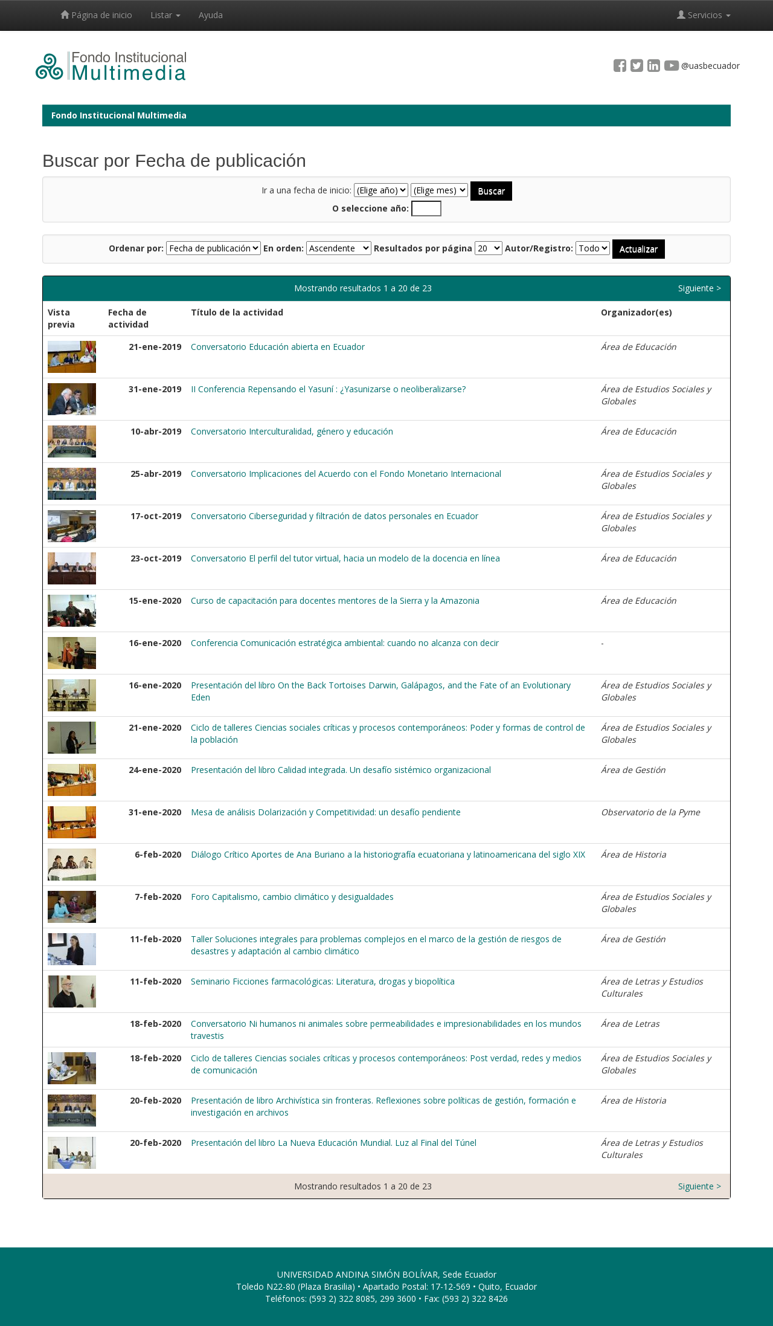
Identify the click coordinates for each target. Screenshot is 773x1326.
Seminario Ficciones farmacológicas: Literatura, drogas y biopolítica (323, 981)
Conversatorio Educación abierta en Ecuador (278, 346)
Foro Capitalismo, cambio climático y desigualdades (292, 896)
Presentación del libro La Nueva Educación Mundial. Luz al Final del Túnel (333, 1142)
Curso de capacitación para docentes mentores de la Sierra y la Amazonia (335, 600)
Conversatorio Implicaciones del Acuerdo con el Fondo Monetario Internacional (346, 473)
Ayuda (211, 15)
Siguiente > (699, 288)
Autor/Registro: (539, 248)
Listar (165, 15)
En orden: (283, 248)
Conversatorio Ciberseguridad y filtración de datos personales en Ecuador (334, 516)
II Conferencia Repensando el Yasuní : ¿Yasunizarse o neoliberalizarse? (328, 389)
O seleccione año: (370, 208)
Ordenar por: (136, 248)
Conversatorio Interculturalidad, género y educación (292, 431)
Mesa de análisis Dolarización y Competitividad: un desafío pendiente (326, 812)
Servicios (704, 15)
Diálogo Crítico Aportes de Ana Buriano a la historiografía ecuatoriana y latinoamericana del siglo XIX (388, 854)
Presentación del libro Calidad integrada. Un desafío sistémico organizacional (341, 769)
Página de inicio (96, 15)
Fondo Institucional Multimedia (119, 115)
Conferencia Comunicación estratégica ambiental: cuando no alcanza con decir (345, 642)
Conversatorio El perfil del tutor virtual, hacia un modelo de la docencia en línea (345, 558)
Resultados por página (423, 248)
